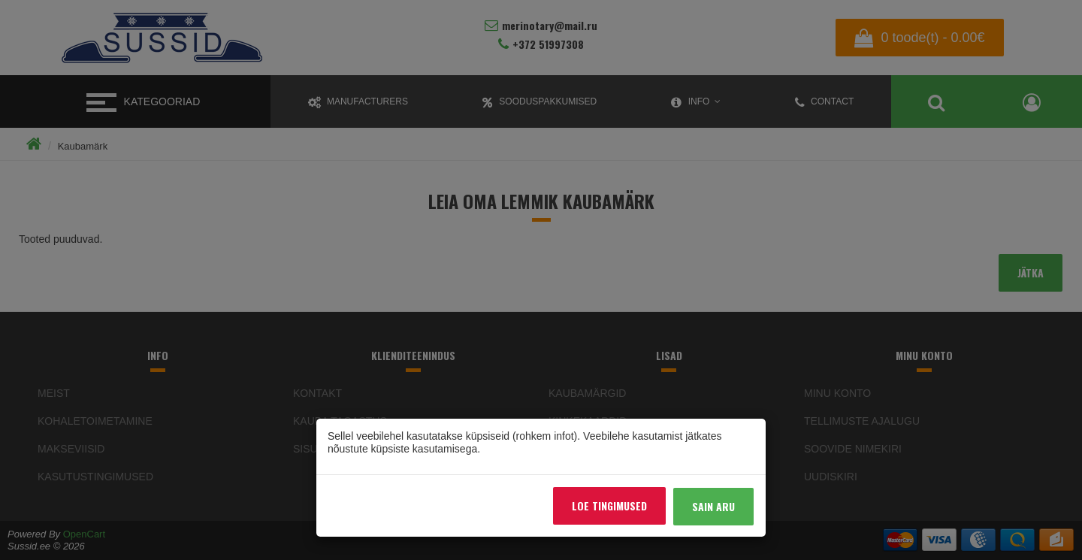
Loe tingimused (609, 505)
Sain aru (713, 506)
